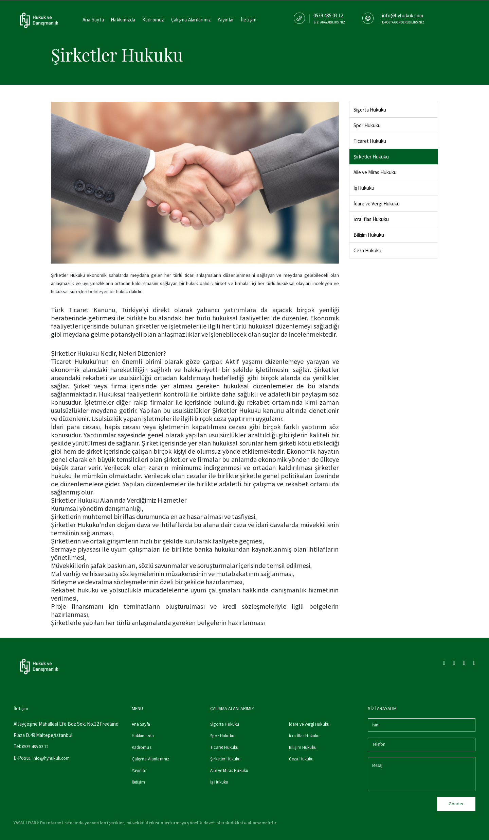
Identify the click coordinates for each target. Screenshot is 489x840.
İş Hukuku (364, 188)
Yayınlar (226, 19)
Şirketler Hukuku (371, 156)
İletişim (248, 19)
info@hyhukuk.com (51, 758)
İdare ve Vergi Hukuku (377, 203)
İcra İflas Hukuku (371, 219)
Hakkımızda (123, 19)
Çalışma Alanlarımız (191, 19)
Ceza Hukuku (367, 250)
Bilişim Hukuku (369, 235)
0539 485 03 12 (35, 747)
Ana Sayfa (93, 19)
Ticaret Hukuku (370, 141)
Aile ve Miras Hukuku (375, 172)
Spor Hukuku (367, 125)
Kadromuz (153, 19)
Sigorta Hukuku (370, 109)
